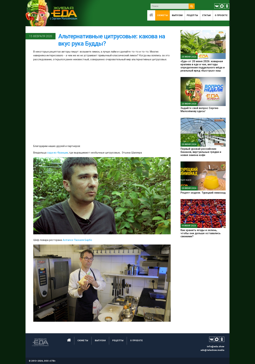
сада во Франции (57, 152)
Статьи (206, 15)
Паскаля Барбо (83, 240)
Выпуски (177, 15)
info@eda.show (215, 346)
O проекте (221, 15)
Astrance (68, 240)
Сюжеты (162, 15)
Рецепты (192, 15)
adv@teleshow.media (212, 350)
